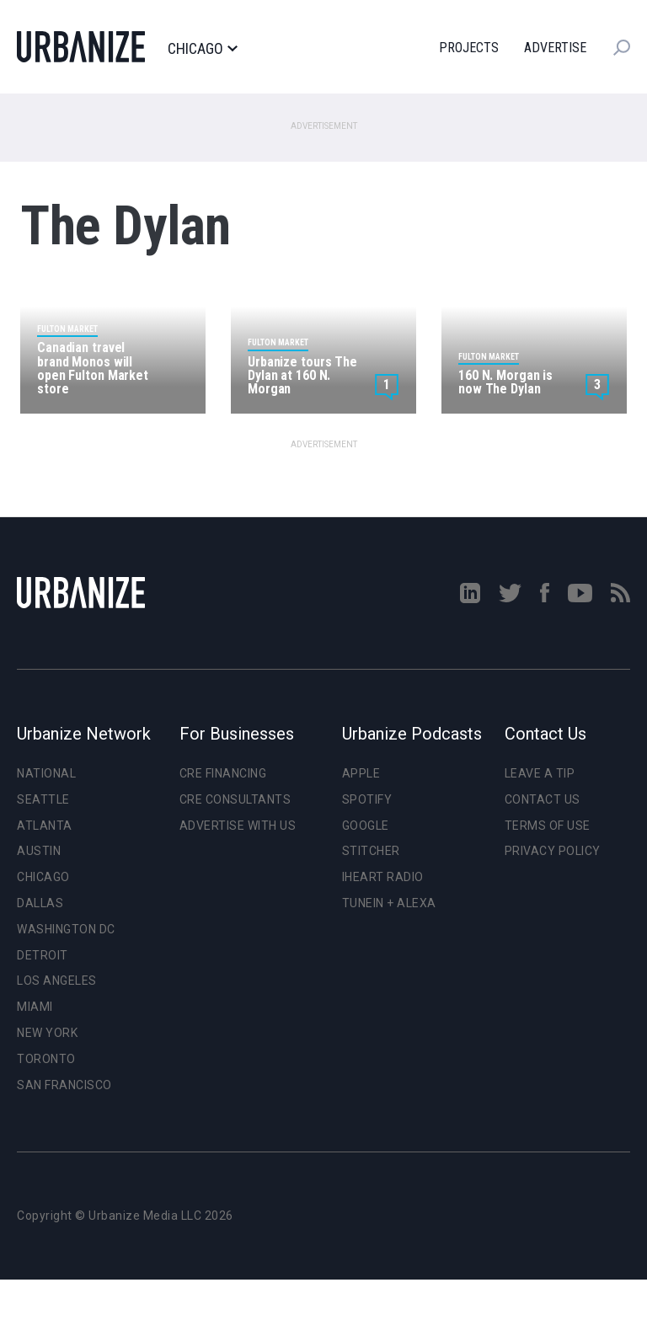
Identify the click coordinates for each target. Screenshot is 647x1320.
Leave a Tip (540, 773)
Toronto (46, 1059)
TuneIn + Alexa (389, 903)
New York (47, 1032)
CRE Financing (223, 773)
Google (365, 825)
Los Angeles (57, 980)
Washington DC (66, 929)
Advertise (555, 48)
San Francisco (64, 1085)
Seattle (43, 799)
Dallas (40, 903)
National (46, 773)
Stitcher (371, 851)
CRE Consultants (235, 799)
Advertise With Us (238, 825)
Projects (469, 48)
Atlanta (44, 825)
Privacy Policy (553, 851)
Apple (361, 773)
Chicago (202, 48)
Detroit (42, 955)
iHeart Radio (383, 877)
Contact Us (542, 799)
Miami (35, 1006)
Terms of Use (548, 825)
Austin (39, 851)
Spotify (367, 799)
